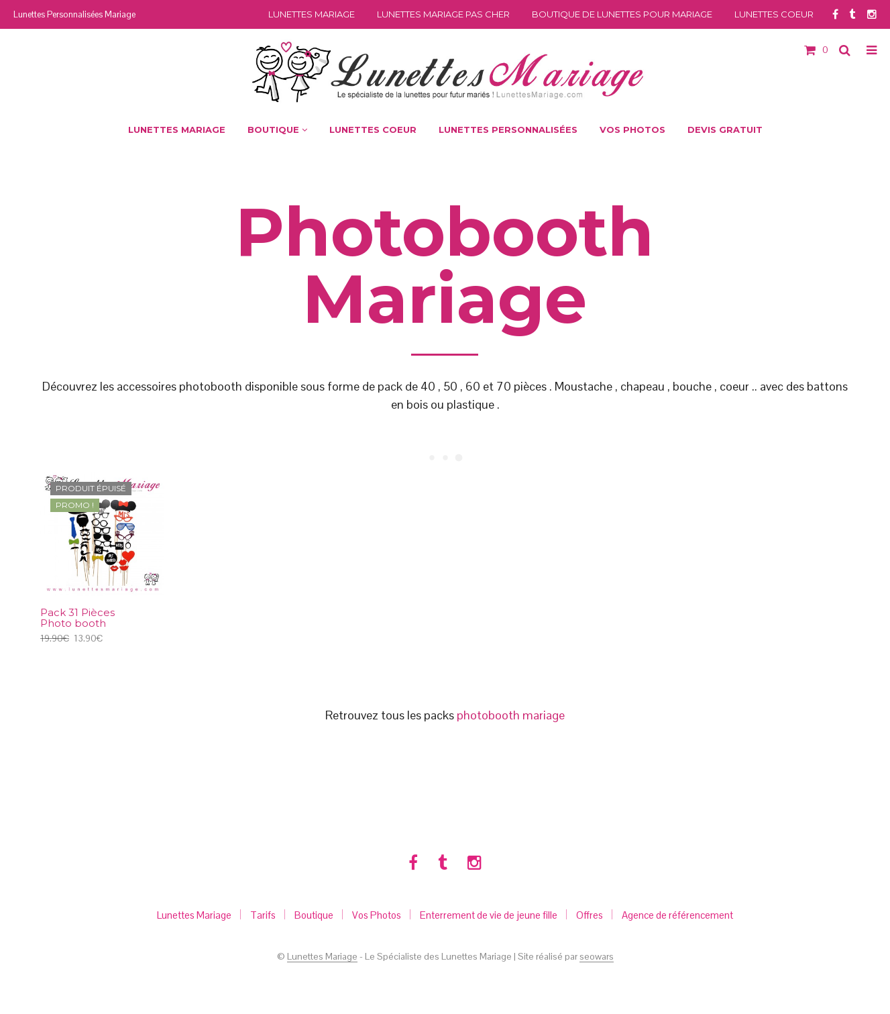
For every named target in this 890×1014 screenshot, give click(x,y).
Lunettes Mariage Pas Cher (443, 14)
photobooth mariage (511, 715)
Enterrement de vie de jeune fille (488, 915)
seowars (596, 957)
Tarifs (263, 915)
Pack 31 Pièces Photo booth (77, 618)
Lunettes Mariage (311, 14)
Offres (589, 915)
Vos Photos (376, 915)
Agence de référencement (677, 915)
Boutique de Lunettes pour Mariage (622, 14)
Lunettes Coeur (774, 14)
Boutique (313, 915)
